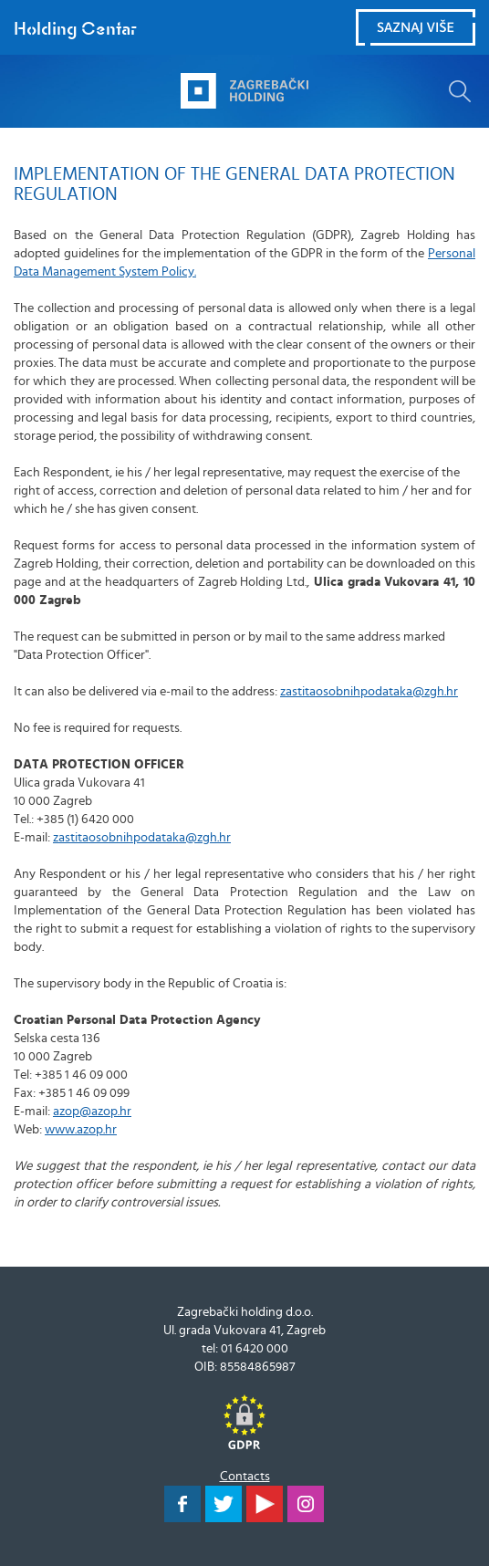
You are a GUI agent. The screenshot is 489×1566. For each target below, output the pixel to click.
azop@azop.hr (92, 1111)
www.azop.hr (81, 1129)
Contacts (245, 1476)
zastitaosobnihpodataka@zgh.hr (369, 691)
